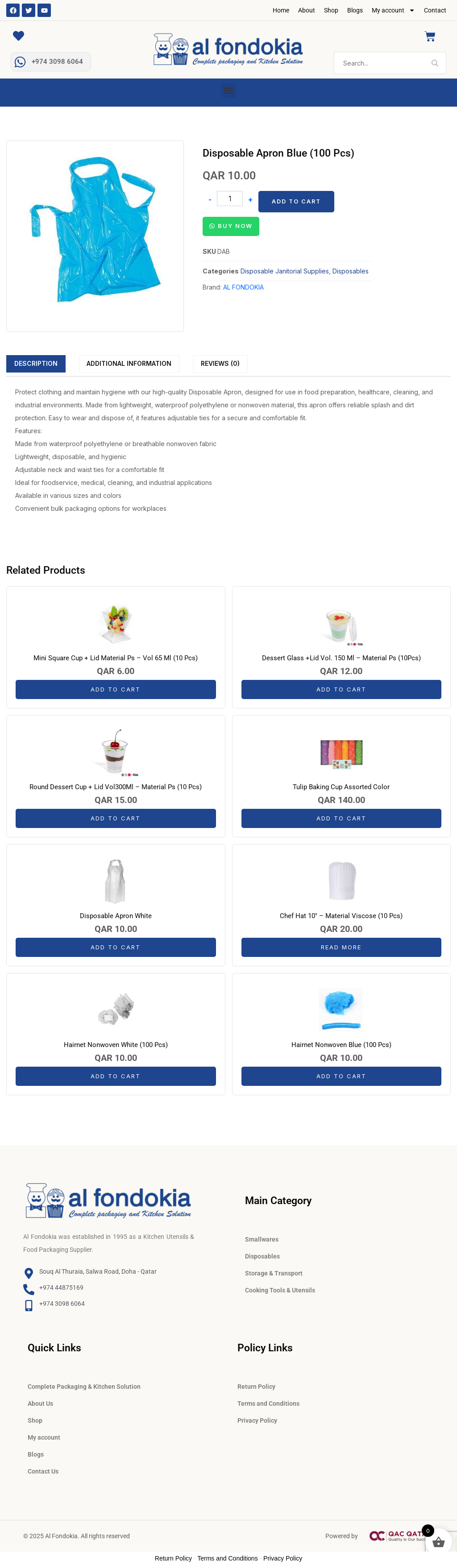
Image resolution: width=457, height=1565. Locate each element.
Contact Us (43, 1471)
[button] (228, 90)
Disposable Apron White (116, 916)
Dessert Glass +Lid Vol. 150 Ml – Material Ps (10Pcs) (341, 658)
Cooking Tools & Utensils (280, 1290)
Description (36, 363)
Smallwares (261, 1239)
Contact (435, 10)
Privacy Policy (257, 1420)
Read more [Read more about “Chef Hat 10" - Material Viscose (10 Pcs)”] (341, 947)
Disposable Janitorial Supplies (285, 271)
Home (281, 10)
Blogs (355, 10)
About (306, 10)
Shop (331, 10)
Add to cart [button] (116, 689)
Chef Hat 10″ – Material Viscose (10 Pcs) (341, 916)
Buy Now (235, 226)
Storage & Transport (274, 1273)
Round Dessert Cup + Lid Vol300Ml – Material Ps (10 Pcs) (115, 787)
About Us (40, 1403)
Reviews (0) (220, 363)
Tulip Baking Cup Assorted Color (341, 787)
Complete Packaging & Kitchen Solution (84, 1386)
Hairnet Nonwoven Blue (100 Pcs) (341, 1045)
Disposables (350, 271)
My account (393, 10)
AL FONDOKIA (243, 287)
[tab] (36, 363)
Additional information (129, 363)
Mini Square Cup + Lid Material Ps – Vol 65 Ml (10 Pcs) (115, 658)
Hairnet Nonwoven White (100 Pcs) (116, 1045)
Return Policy (256, 1386)
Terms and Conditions (268, 1403)
